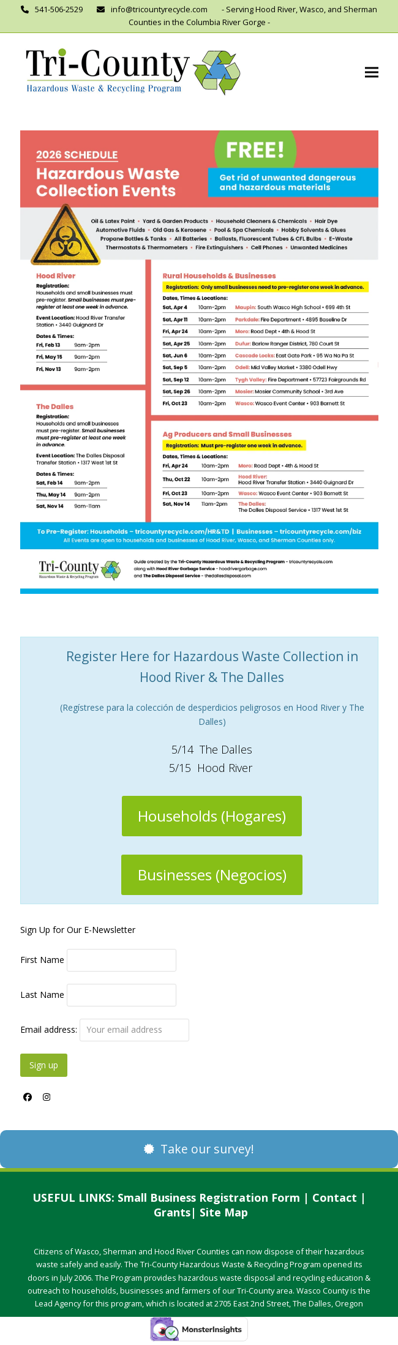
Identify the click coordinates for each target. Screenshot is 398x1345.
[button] (371, 72)
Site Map (224, 1212)
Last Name (42, 994)
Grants (172, 1212)
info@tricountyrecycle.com (159, 9)
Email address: (104, 1029)
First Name (42, 959)
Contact (334, 1197)
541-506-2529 (59, 9)
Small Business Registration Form (209, 1197)
